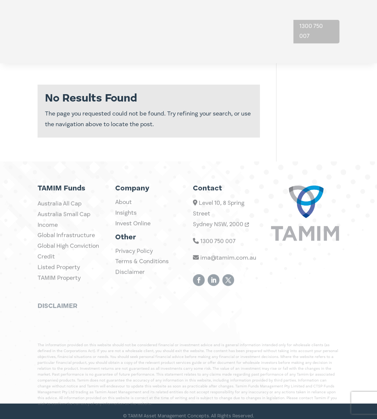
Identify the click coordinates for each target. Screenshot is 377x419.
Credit (46, 272)
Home (149, 18)
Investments (183, 18)
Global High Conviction (68, 261)
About (260, 18)
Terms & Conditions (142, 268)
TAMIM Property (59, 294)
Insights (226, 18)
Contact (263, 46)
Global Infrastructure (66, 251)
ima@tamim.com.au (224, 270)
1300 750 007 (311, 31)
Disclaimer (130, 278)
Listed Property (59, 283)
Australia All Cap (59, 219)
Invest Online (133, 229)
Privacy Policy (134, 257)
